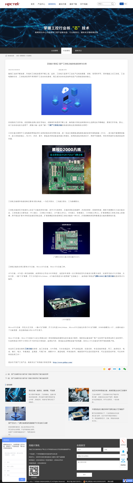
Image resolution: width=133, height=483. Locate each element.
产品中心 (41, 4)
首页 (32, 4)
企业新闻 (54, 50)
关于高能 (84, 4)
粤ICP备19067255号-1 (74, 481)
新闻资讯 (52, 4)
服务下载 (73, 4)
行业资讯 (66, 50)
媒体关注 (78, 50)
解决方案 (62, 4)
